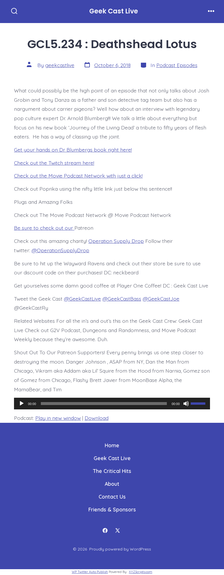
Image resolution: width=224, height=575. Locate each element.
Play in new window (58, 418)
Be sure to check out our (44, 228)
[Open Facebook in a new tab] (105, 530)
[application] (112, 403)
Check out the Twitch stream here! (54, 162)
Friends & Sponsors (112, 509)
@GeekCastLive (82, 298)
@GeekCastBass (121, 298)
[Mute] (186, 403)
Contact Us (112, 496)
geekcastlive (59, 65)
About (112, 484)
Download (96, 418)
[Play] (21, 403)
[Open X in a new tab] (117, 530)
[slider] (104, 403)
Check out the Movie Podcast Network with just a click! (78, 175)
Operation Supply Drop (116, 241)
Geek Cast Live (112, 458)
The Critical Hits (112, 471)
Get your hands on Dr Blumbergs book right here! (73, 149)
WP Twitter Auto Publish (90, 572)
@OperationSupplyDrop (60, 250)
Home (112, 445)
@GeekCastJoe (161, 298)
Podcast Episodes (176, 65)
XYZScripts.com (140, 572)
